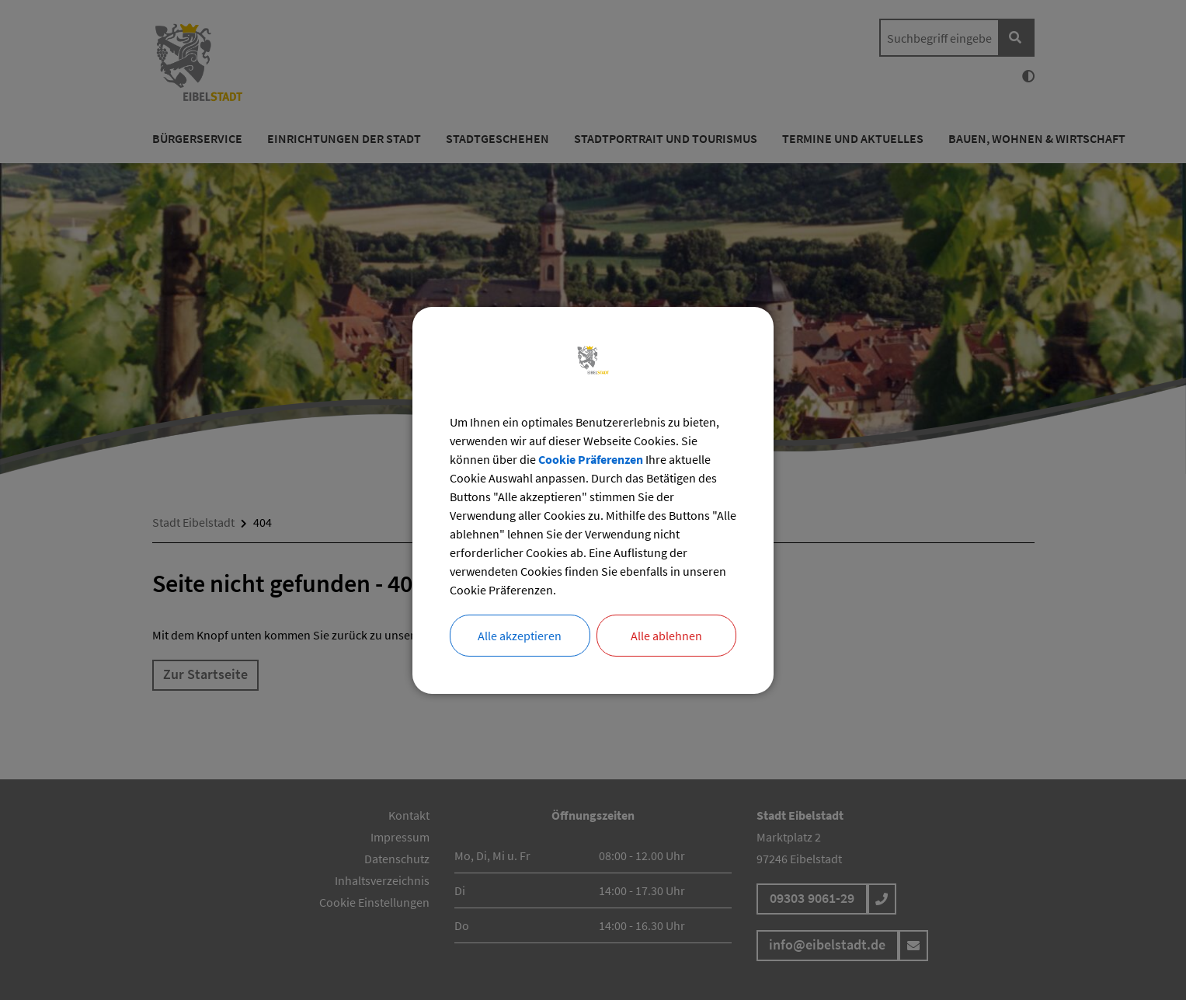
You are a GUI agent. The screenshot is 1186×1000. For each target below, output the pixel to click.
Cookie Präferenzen (590, 459)
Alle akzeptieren (520, 635)
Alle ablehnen (666, 635)
